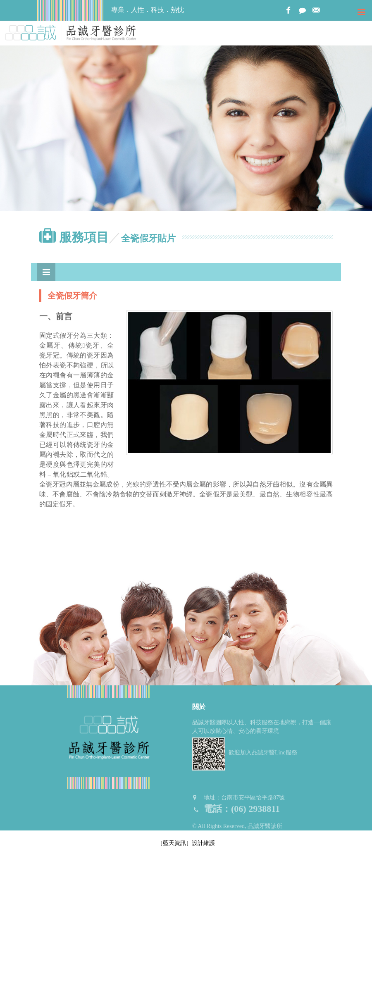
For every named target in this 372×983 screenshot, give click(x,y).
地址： (238, 798)
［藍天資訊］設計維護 (186, 843)
